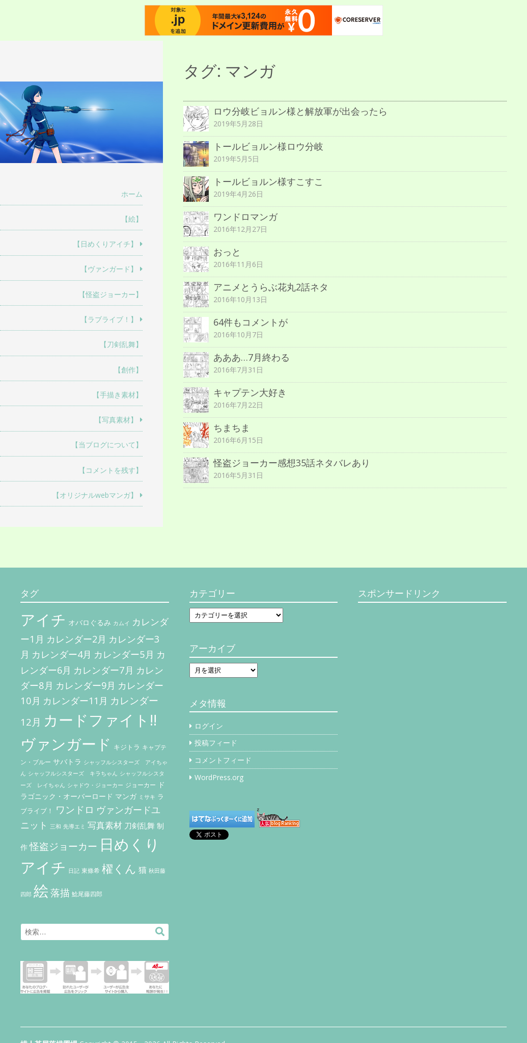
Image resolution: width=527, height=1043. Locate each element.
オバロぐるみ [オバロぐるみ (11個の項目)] (89, 622)
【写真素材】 (116, 419)
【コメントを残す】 (110, 470)
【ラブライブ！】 (108, 319)
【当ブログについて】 (107, 444)
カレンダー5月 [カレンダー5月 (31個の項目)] (124, 654)
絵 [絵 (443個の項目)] (41, 890)
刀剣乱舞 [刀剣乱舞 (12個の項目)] (139, 825)
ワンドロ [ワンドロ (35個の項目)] (75, 809)
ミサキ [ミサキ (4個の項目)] (146, 796)
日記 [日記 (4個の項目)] (73, 870)
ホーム (132, 194)
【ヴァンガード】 (108, 269)
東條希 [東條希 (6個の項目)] (90, 870)
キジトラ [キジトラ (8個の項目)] (127, 747)
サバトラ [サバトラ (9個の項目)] (67, 761)
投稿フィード (216, 742)
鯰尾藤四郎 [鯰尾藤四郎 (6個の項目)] (87, 894)
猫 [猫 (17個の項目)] (142, 869)
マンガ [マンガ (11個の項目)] (125, 796)
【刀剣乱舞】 (121, 344)
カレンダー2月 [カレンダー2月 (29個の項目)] (76, 639)
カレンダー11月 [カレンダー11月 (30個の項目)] (75, 700)
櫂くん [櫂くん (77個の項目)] (119, 868)
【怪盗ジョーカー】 (110, 294)
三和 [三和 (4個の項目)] (55, 826)
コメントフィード (223, 760)
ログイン (209, 726)
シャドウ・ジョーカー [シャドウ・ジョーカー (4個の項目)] (95, 785)
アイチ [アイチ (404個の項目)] (43, 619)
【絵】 (132, 219)
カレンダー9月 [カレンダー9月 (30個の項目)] (86, 685)
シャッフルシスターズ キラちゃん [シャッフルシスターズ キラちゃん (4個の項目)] (73, 773)
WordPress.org (219, 777)
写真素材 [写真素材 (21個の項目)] (105, 825)
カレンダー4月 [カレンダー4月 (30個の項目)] (62, 654)
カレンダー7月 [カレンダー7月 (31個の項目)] (103, 669)
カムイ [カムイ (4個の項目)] (121, 623)
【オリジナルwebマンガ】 (94, 495)
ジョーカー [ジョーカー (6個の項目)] (140, 785)
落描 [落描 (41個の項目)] (60, 892)
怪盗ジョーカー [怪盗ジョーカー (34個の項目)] (63, 846)
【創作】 (128, 370)
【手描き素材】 (118, 394)
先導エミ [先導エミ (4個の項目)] (74, 826)
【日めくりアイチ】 (105, 244)
